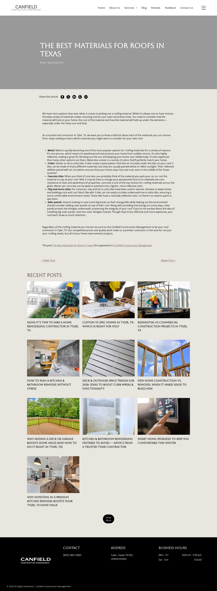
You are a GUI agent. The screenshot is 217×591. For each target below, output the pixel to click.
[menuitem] (101, 7)
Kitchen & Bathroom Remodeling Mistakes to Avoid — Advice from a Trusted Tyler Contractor (107, 442)
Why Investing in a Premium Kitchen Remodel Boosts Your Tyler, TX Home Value (50, 501)
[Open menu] (203, 8)
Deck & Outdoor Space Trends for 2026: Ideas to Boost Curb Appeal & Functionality (108, 384)
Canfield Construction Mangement (133, 245)
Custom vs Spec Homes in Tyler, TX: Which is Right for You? (108, 324)
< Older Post (48, 260)
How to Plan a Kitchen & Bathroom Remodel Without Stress (49, 384)
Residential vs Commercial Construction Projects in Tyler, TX (162, 326)
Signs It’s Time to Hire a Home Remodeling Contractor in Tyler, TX (53, 326)
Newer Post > (168, 260)
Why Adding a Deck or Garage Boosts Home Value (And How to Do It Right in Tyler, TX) (52, 442)
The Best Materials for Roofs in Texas (73, 245)
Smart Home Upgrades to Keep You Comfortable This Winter (163, 440)
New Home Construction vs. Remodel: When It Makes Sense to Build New (162, 384)
